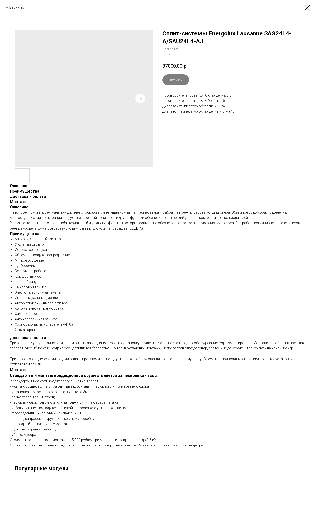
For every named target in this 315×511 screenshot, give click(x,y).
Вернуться (18, 7)
